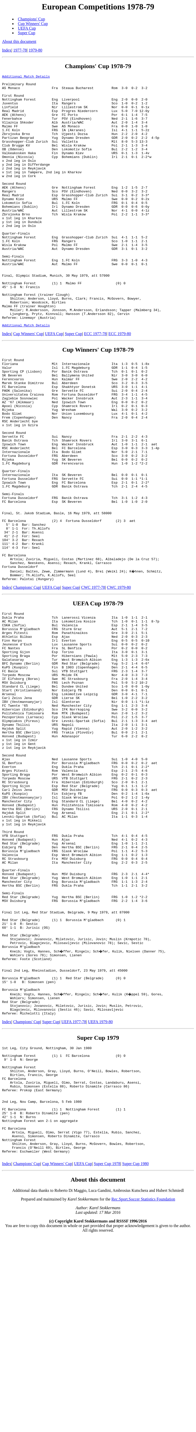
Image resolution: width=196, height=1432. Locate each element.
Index (6, 50)
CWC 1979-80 (119, 681)
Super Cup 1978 (107, 1359)
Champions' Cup (31, 19)
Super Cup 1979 (98, 1210)
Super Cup (26, 33)
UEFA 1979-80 (100, 1195)
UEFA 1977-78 (74, 1195)
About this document (19, 41)
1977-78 (20, 50)
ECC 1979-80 (119, 384)
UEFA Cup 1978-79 (98, 697)
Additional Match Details (26, 77)
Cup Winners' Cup (33, 23)
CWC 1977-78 (93, 681)
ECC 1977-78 (95, 384)
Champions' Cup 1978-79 (98, 66)
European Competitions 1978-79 (98, 6)
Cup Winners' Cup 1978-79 (98, 400)
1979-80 (35, 50)
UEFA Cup (27, 28)
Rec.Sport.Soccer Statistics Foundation (143, 1394)
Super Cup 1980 (135, 1359)
